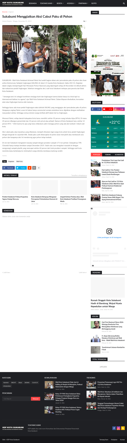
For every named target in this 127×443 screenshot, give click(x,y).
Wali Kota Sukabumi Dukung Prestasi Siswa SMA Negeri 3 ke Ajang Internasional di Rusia (113, 197)
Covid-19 (35, 382)
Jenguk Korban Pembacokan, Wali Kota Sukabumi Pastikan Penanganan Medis (73, 199)
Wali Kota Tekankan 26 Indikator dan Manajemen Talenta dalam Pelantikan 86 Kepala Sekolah (110, 394)
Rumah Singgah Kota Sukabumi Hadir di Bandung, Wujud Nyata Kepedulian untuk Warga (106, 303)
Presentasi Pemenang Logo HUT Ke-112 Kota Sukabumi (109, 383)
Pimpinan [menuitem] (83, 3)
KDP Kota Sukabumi (13, 440)
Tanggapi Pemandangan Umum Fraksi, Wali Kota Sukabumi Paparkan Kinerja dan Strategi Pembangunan (110, 405)
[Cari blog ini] (17, 399)
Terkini (108, 155)
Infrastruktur (7, 386)
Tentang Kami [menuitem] (46, 3)
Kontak (122, 440)
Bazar (20, 382)
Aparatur (6, 382)
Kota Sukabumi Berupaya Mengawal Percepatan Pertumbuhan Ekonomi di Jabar (44, 199)
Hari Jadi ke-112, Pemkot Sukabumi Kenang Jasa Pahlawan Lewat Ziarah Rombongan (113, 172)
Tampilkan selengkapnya (79, 175)
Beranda (4, 12)
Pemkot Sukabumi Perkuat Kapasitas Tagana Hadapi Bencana (15, 198)
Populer (96, 155)
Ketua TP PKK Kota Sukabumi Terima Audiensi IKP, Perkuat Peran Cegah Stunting (68, 409)
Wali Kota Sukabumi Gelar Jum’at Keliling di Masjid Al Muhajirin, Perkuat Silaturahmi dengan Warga (68, 384)
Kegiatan (11, 12)
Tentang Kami (104, 440)
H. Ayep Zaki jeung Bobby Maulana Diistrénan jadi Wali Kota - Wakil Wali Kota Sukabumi (113, 338)
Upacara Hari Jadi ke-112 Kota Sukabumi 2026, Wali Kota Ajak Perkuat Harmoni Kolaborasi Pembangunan (113, 184)
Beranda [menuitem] (33, 3)
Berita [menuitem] (59, 3)
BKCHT (13, 382)
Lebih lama (82, 272)
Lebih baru (6, 272)
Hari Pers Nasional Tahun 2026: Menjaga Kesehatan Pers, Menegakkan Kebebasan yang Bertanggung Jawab (113, 325)
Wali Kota (19, 161)
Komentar (119, 155)
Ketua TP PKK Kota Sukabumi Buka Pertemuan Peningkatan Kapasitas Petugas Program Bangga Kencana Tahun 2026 (67, 397)
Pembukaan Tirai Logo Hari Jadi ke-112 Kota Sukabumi (113, 161)
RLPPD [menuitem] (94, 3)
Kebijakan (114, 440)
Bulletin (27, 382)
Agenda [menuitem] (70, 3)
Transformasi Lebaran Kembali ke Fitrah (113, 348)
